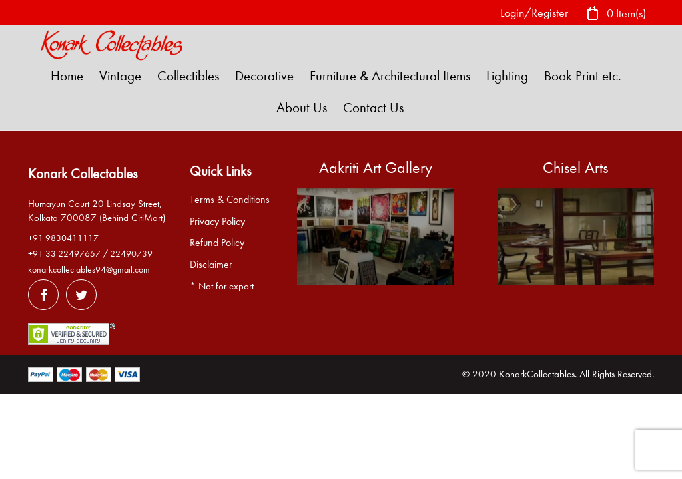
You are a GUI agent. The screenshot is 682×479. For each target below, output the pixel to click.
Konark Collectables (82, 174)
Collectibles (188, 76)
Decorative (264, 76)
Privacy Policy (217, 222)
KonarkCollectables (537, 374)
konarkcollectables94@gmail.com (89, 269)
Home (67, 76)
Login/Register (534, 13)
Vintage (120, 76)
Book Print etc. (582, 76)
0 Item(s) (616, 14)
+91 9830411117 (63, 237)
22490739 (131, 253)
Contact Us (373, 108)
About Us (301, 108)
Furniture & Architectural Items (390, 76)
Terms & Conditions (230, 200)
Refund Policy (217, 243)
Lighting (507, 76)
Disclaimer (211, 265)
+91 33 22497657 (64, 253)
